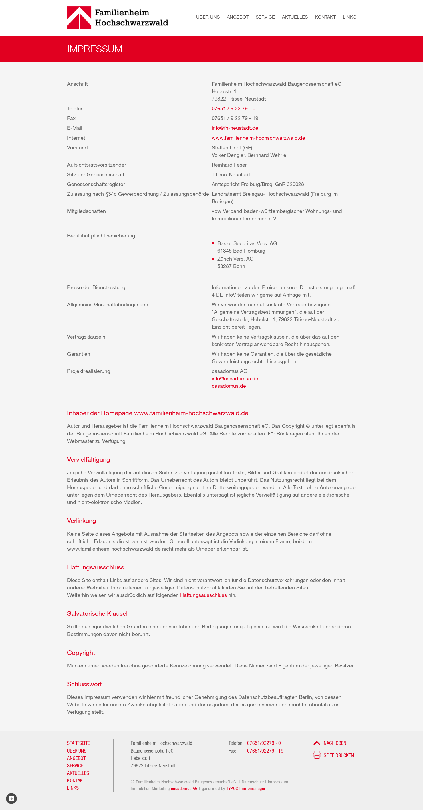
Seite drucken (339, 755)
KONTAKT (76, 780)
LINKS (73, 788)
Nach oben (335, 743)
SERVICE (75, 765)
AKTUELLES (78, 773)
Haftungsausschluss (204, 595)
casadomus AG (184, 788)
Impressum (278, 781)
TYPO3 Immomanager (246, 788)
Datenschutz (253, 781)
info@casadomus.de (235, 378)
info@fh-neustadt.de (235, 128)
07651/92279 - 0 (264, 743)
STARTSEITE (78, 743)
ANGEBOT (76, 758)
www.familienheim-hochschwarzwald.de (258, 138)
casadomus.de (229, 386)
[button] (204, 18)
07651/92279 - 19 (265, 750)
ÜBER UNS (76, 750)
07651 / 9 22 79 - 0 (233, 108)
